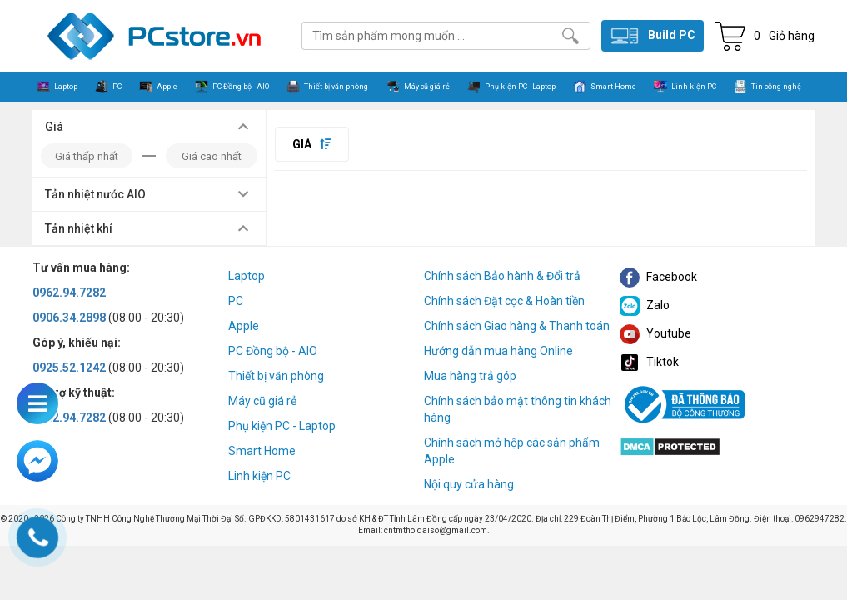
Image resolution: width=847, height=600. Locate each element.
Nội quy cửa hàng (469, 484)
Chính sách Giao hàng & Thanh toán (517, 325)
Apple (243, 325)
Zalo (645, 305)
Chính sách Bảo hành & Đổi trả (502, 275)
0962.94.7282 (69, 292)
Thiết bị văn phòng (276, 375)
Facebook (658, 276)
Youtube (655, 333)
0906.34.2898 (69, 317)
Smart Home (262, 451)
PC (235, 301)
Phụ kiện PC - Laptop (282, 425)
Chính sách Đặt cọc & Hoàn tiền (504, 301)
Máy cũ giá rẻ (262, 401)
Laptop (246, 275)
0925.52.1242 (69, 367)
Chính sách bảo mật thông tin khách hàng (517, 409)
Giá (311, 144)
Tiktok (649, 361)
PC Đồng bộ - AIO (272, 351)
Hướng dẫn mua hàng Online (498, 351)
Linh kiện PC (259, 475)
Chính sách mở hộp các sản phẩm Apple (512, 451)
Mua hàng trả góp (470, 375)
